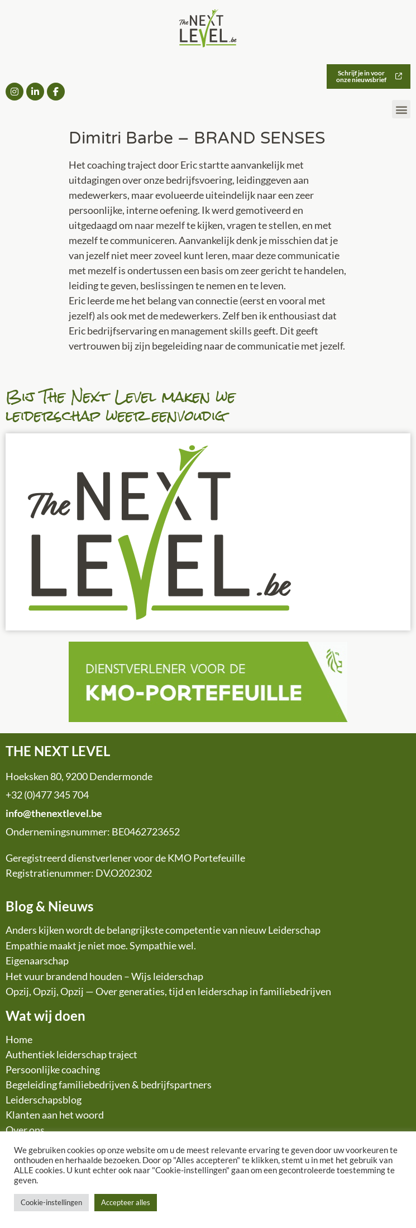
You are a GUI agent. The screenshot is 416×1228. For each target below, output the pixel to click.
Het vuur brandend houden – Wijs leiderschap (104, 976)
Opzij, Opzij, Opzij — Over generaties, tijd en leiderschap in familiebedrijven (168, 991)
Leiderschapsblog (44, 1099)
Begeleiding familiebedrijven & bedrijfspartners (109, 1084)
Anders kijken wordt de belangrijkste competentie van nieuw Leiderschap (163, 930)
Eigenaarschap (37, 960)
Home (19, 1039)
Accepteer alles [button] (125, 1202)
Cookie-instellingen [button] (51, 1202)
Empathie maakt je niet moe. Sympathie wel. (101, 945)
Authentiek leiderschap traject (71, 1054)
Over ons (25, 1129)
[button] (401, 109)
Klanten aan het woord (55, 1114)
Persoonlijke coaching (53, 1069)
